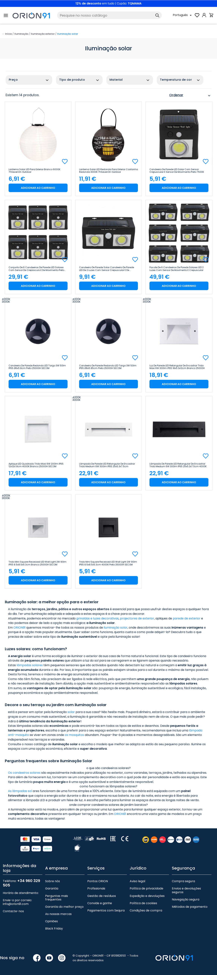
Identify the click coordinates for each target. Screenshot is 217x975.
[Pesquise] (109, 15)
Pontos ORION (97, 881)
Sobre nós (52, 881)
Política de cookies (143, 903)
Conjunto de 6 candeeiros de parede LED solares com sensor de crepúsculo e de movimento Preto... (37, 268)
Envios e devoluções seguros (186, 890)
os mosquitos (74, 735)
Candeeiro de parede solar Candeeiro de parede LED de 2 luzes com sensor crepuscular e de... (106, 268)
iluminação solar (115, 627)
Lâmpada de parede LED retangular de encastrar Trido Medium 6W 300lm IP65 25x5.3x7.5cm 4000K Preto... (178, 465)
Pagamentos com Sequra (106, 910)
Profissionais (96, 888)
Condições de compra (146, 910)
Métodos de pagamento (189, 907)
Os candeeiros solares (24, 773)
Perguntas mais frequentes (56, 898)
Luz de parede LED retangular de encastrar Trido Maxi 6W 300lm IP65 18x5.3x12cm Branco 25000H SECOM (177, 367)
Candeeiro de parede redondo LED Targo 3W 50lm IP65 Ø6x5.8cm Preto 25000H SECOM (37, 367)
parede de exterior (186, 618)
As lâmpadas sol (20, 791)
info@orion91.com (16, 904)
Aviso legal (137, 881)
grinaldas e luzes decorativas (97, 618)
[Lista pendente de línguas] (183, 15)
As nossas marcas (58, 914)
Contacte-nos (13, 911)
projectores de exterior (137, 618)
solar (71, 712)
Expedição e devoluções (147, 896)
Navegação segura (185, 899)
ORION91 (19, 627)
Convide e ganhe (99, 903)
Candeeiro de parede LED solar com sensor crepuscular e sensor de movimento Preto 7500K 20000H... (176, 170)
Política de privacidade (146, 888)
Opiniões (51, 921)
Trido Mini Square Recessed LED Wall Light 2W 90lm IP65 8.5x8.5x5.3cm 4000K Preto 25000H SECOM (108, 563)
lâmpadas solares (30, 665)
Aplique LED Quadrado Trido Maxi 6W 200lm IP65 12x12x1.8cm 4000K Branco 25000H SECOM (36, 465)
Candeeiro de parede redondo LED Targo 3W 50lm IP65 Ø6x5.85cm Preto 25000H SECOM (107, 367)
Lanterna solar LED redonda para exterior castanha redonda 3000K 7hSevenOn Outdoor (108, 170)
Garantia (51, 888)
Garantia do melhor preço (64, 907)
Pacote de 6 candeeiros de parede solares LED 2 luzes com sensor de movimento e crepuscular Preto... (176, 268)
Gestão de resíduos (101, 896)
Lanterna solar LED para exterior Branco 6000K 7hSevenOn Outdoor (34, 170)
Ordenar (190, 95)
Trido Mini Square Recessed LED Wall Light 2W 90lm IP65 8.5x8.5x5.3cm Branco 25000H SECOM (37, 563)
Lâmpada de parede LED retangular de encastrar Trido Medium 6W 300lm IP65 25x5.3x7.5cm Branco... (107, 465)
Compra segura (183, 881)
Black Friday (54, 928)
